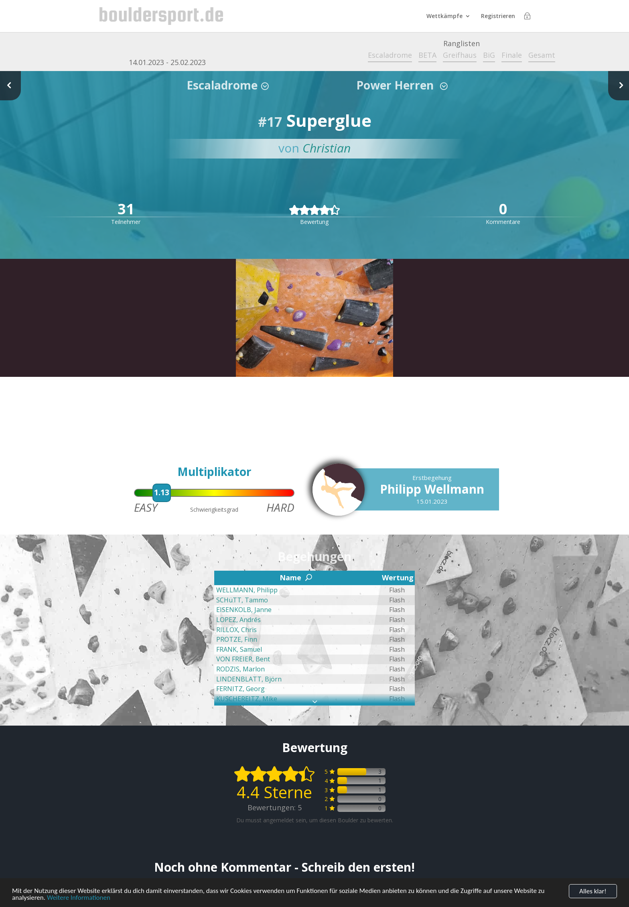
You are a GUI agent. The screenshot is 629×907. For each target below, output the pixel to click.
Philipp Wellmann (432, 489)
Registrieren (498, 16)
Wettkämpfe (444, 16)
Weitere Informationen (78, 898)
